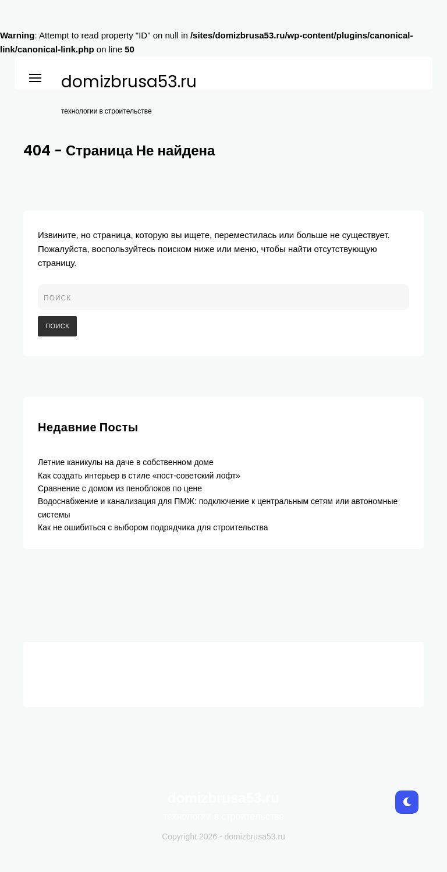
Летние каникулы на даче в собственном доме (126, 462)
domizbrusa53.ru (129, 82)
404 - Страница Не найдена (119, 150)
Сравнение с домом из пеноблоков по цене (120, 488)
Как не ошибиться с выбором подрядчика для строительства (153, 527)
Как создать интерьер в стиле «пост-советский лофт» (139, 475)
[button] (35, 76)
